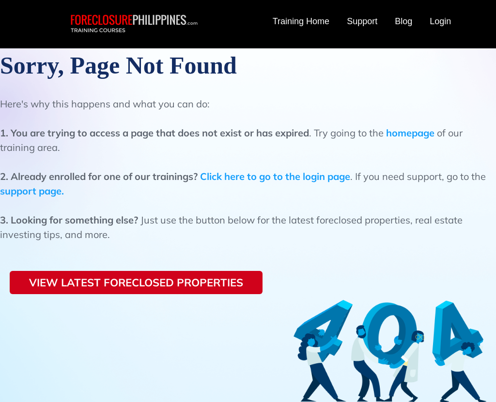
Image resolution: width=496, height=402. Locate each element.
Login (440, 21)
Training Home (301, 21)
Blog (403, 21)
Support (362, 21)
